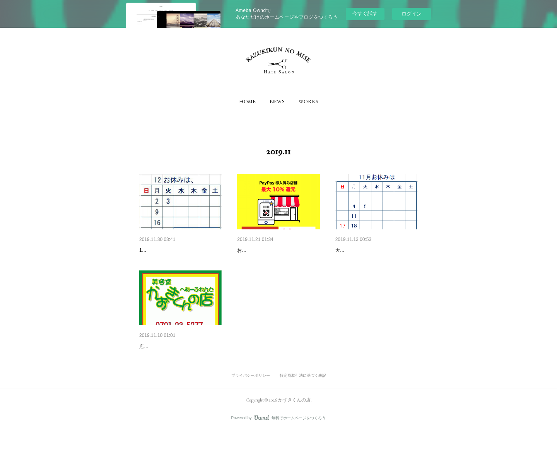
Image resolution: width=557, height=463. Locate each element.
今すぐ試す (365, 13)
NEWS (277, 101)
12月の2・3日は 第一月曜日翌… (180, 250)
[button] (247, 101)
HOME (247, 101)
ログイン (412, 14)
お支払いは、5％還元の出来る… (276, 250)
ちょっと (150, 367)
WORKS (308, 101)
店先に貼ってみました (162, 378)
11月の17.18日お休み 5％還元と (376, 250)
